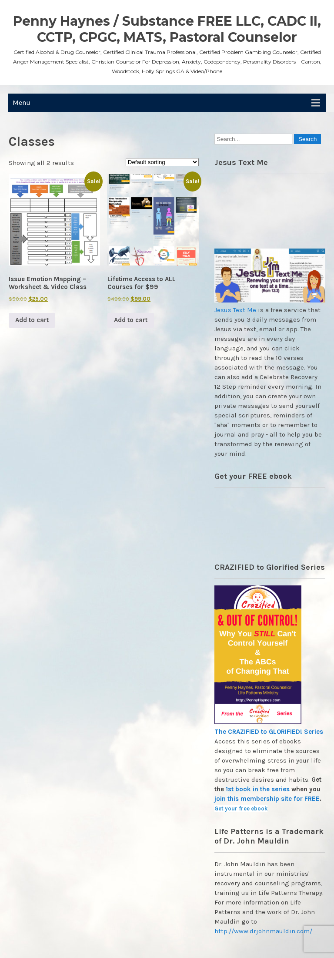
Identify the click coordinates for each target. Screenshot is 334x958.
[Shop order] (162, 162)
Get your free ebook (240, 808)
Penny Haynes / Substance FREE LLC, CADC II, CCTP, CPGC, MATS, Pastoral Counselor (167, 29)
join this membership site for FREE (267, 799)
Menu (21, 102)
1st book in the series (258, 789)
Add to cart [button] (32, 320)
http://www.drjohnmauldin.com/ (263, 931)
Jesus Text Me (235, 310)
